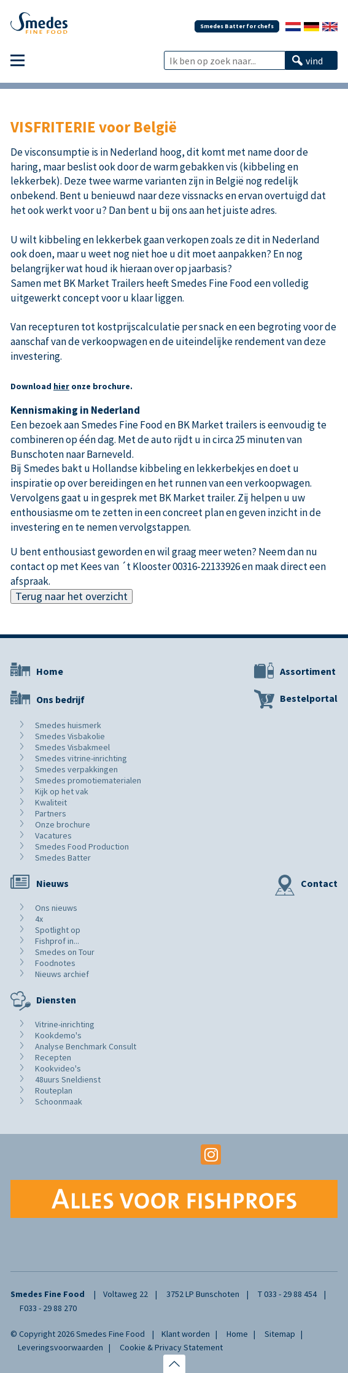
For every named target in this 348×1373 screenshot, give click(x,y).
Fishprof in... (57, 940)
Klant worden (185, 1333)
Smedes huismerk (68, 725)
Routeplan (53, 1090)
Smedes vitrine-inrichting (81, 758)
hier (61, 386)
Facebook (137, 1154)
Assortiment (308, 671)
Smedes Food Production (82, 846)
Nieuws (52, 883)
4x (39, 918)
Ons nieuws (56, 907)
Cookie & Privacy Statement (171, 1347)
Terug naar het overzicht (71, 596)
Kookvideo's (58, 1068)
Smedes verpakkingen (76, 769)
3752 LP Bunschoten (202, 1293)
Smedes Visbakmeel (72, 747)
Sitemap (280, 1333)
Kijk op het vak (61, 791)
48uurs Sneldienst (68, 1079)
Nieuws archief (62, 973)
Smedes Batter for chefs (237, 26)
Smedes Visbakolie (70, 736)
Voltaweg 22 (125, 1293)
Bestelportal (309, 698)
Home (49, 671)
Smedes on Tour (65, 951)
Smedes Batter (63, 857)
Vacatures (53, 835)
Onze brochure (62, 824)
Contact (319, 883)
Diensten (56, 1000)
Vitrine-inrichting (65, 1024)
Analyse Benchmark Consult (85, 1046)
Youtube (174, 1154)
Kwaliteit (51, 802)
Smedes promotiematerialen (88, 780)
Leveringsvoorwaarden (60, 1347)
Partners (50, 813)
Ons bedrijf (60, 699)
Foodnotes (55, 962)
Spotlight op (57, 929)
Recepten (53, 1057)
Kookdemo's (58, 1035)
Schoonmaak (58, 1101)
